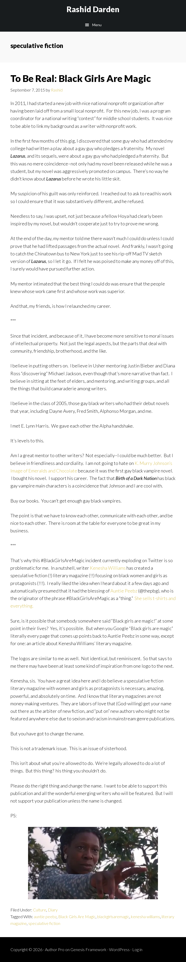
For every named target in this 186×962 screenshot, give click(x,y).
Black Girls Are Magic (77, 916)
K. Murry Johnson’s (153, 463)
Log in (137, 949)
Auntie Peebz (123, 591)
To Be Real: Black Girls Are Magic (80, 78)
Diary (53, 909)
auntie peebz (45, 916)
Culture (39, 909)
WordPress (119, 949)
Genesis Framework (88, 949)
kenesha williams (145, 916)
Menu (97, 25)
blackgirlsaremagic (113, 916)
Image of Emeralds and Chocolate (43, 470)
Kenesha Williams (107, 568)
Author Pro (54, 949)
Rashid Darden (93, 9)
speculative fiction (44, 923)
